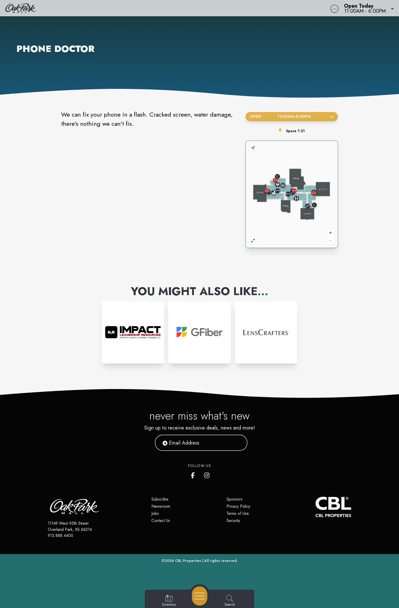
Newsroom (160, 506)
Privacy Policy (238, 506)
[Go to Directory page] (169, 601)
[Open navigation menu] (199, 596)
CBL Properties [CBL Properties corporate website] (188, 560)
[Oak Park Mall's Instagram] (207, 474)
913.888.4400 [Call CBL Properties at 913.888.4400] (60, 535)
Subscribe (159, 499)
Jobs (155, 513)
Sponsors (234, 499)
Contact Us (160, 520)
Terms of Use (237, 513)
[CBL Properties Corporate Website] (315, 507)
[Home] (150, 8)
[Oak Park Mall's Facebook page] (194, 474)
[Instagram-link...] (133, 332)
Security (233, 520)
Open (292, 116)
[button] (367, 8)
